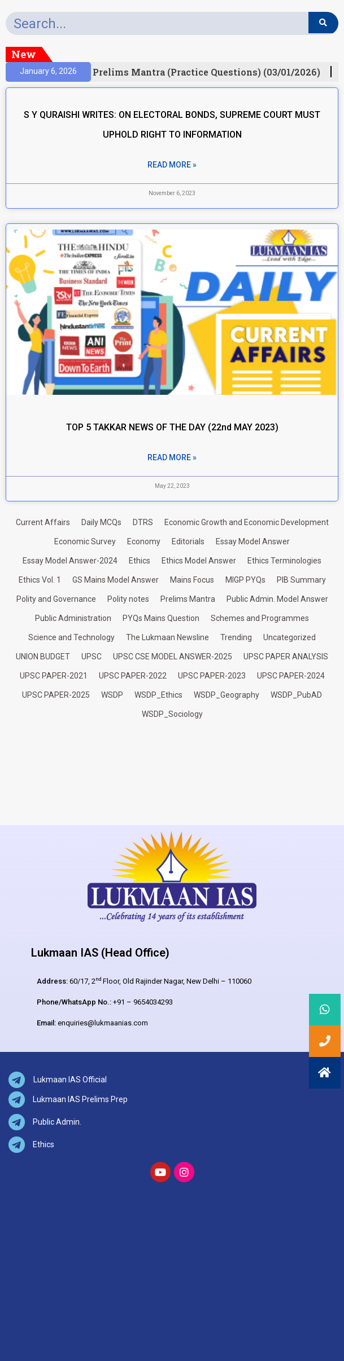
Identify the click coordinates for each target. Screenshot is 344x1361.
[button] (325, 1073)
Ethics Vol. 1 (40, 580)
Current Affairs (43, 522)
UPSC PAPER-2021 (54, 676)
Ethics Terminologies (284, 561)
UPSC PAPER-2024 (291, 676)
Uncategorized (289, 637)
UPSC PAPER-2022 (133, 676)
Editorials (188, 541)
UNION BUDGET (43, 656)
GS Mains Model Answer (115, 580)
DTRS (143, 522)
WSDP (112, 695)
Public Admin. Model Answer (277, 599)
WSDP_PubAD (296, 695)
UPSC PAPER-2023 (212, 676)
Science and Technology (71, 637)
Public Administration (73, 618)
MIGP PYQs (245, 580)
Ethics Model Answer (199, 561)
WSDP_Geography (226, 695)
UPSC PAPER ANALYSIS (285, 656)
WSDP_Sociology (172, 714)
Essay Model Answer (253, 541)
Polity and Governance (56, 599)
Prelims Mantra (187, 599)
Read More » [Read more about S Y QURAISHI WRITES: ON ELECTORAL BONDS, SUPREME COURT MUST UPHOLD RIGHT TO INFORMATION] (172, 164)
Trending (236, 637)
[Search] (323, 22)
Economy (143, 541)
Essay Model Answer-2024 (70, 561)
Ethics (139, 561)
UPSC (91, 656)
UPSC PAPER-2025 (56, 695)
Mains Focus (192, 580)
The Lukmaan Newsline (167, 637)
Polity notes (128, 599)
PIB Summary (301, 580)
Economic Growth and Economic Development (246, 522)
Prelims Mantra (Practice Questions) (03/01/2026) (209, 72)
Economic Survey (85, 541)
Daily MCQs (101, 522)
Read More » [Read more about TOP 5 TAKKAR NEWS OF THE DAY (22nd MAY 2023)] (172, 457)
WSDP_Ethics (158, 695)
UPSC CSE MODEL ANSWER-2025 (172, 656)
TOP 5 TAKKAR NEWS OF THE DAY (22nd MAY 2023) (172, 427)
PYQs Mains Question (161, 618)
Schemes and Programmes (260, 618)
